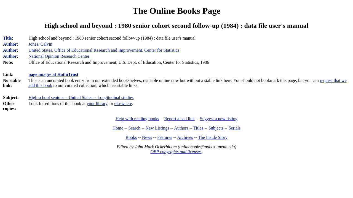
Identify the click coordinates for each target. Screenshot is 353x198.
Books (131, 137)
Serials (235, 128)
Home (118, 128)
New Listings (157, 128)
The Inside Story (213, 137)
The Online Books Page (176, 11)
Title (7, 38)
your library (97, 103)
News (147, 137)
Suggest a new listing (218, 118)
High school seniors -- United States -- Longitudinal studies (80, 97)
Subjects (215, 128)
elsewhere (123, 103)
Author (10, 44)
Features (164, 137)
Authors (181, 128)
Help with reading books (137, 118)
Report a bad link (179, 118)
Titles (198, 128)
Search (135, 128)
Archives (185, 137)
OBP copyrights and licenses (175, 151)
